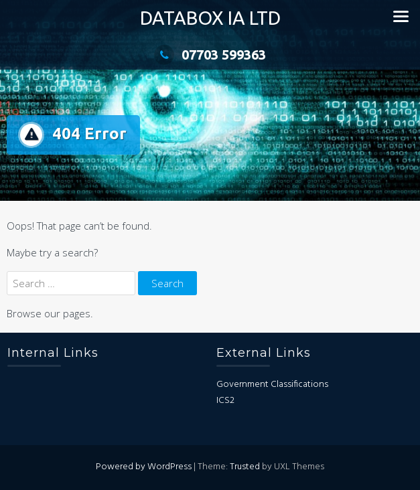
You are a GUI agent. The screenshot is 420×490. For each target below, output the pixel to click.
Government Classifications (272, 384)
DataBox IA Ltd (210, 17)
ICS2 (225, 400)
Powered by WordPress (144, 467)
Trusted (245, 467)
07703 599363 (210, 54)
